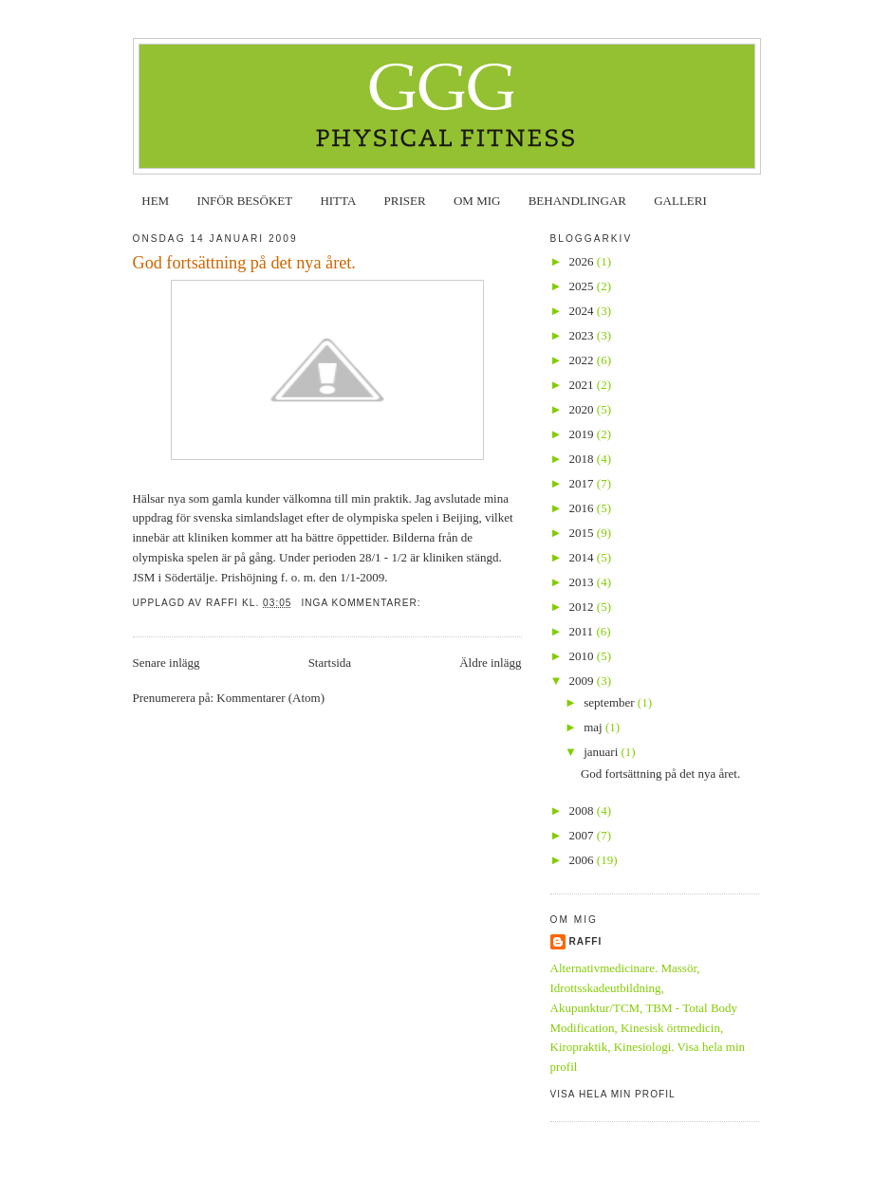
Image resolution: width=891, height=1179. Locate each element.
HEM (155, 200)
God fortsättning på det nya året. (244, 262)
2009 (583, 680)
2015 (583, 532)
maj (594, 727)
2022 (583, 360)
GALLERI (680, 200)
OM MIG (477, 200)
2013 (583, 582)
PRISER (405, 200)
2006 (583, 860)
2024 (583, 311)
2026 (583, 261)
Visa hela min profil (613, 1094)
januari (602, 752)
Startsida (330, 662)
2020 (583, 409)
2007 (583, 835)
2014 (583, 557)
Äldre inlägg (490, 662)
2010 (583, 656)
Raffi (586, 941)
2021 (583, 385)
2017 (583, 483)
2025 (583, 286)
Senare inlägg (166, 662)
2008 (583, 810)
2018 (583, 458)
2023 (583, 335)
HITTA (338, 200)
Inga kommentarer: (362, 603)
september (611, 702)
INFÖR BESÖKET (244, 200)
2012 (583, 606)
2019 (583, 434)
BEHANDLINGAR (577, 200)
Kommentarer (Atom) (270, 698)
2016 (583, 508)
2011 (583, 631)
